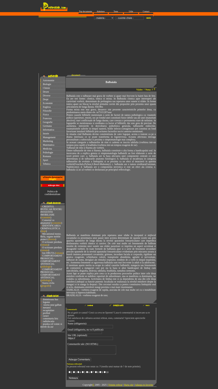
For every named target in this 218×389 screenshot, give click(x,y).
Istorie (46, 133)
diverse (51, 239)
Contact (146, 11)
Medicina (47, 148)
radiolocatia (48, 321)
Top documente (85, 11)
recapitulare (48, 310)
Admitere (101, 11)
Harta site (128, 386)
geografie (45, 285)
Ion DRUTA (48, 253)
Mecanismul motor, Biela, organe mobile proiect (50, 237)
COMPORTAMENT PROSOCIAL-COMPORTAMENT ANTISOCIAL (51, 259)
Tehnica (46, 164)
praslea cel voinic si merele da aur (51, 325)
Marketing (48, 141)
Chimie (46, 88)
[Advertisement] (109, 43)
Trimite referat (115, 386)
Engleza (47, 107)
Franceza (47, 118)
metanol (47, 307)
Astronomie (48, 80)
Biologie (47, 84)
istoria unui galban (52, 305)
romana (44, 244)
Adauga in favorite (144, 386)
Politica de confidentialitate (52, 192)
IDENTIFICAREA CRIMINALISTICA (50, 227)
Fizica (46, 114)
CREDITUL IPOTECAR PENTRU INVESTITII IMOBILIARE (51, 210)
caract (46, 315)
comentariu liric (50, 318)
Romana (47, 156)
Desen (46, 91)
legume (46, 302)
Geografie (48, 122)
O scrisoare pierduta (52, 242)
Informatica (48, 129)
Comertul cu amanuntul (47, 221)
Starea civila (48, 283)
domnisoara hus (50, 299)
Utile (131, 11)
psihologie (46, 266)
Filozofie (47, 110)
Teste (116, 11)
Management (49, 137)
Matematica (48, 145)
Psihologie (48, 152)
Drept (45, 99)
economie (45, 217)
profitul (46, 313)
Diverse (46, 95)
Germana (47, 126)
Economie (48, 103)
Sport (45, 160)
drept (43, 231)
